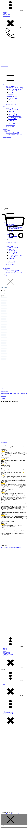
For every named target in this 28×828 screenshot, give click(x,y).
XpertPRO (11, 92)
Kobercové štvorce (11, 104)
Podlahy (5, 84)
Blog (4, 684)
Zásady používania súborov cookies (10, 713)
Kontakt (5, 655)
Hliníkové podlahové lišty (15, 117)
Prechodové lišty (10, 123)
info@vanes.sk (4, 547)
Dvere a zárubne (6, 130)
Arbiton (10, 94)
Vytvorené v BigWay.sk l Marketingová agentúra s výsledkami (14, 813)
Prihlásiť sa (3, 541)
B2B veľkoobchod (7, 14)
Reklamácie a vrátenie (8, 654)
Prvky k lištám (12, 120)
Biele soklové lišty (13, 109)
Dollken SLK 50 (12, 114)
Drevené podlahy (10, 86)
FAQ (4, 711)
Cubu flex (11, 111)
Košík (4, 651)
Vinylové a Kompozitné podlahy (14, 87)
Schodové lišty (10, 126)
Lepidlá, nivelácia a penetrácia (14, 134)
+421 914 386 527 (18, 547)
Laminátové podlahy (11, 96)
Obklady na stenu (7, 137)
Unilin (10, 101)
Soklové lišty (9, 108)
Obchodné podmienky (8, 712)
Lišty (4, 106)
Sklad (4, 13)
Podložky (5, 129)
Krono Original (12, 98)
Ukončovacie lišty (10, 125)
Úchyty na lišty (12, 119)
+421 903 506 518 (11, 547)
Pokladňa (5, 649)
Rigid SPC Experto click (15, 89)
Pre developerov (6, 16)
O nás (4, 683)
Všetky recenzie (4, 442)
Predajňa (5, 12)
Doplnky (5, 131)
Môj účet (5, 648)
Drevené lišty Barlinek (14, 116)
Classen (10, 99)
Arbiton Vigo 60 (12, 113)
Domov (2, 287)
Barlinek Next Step (13, 90)
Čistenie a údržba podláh (12, 133)
